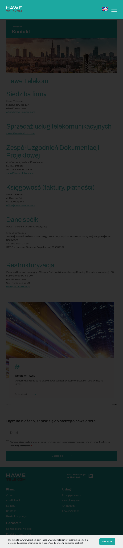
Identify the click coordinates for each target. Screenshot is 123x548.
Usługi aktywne (71, 500)
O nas (9, 495)
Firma (10, 489)
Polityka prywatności (18, 534)
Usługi (67, 489)
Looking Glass (70, 511)
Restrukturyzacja (16, 516)
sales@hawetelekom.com (20, 133)
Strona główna (17, 27)
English (105, 9)
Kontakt (11, 511)
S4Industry (68, 505)
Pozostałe (13, 523)
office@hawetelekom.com (20, 205)
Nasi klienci (13, 500)
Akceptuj (107, 541)
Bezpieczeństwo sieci (19, 528)
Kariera (10, 505)
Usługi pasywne (71, 495)
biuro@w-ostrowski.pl (18, 286)
